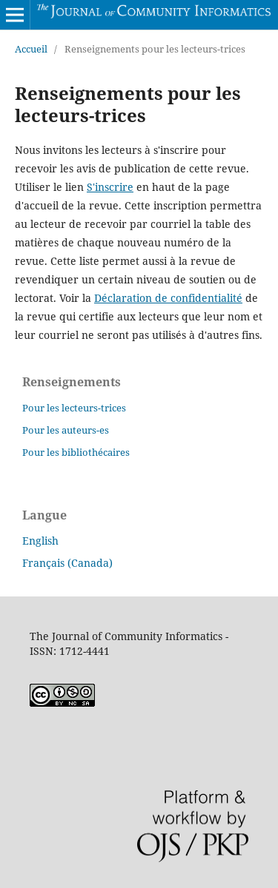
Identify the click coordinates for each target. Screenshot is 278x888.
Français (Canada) (67, 563)
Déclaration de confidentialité (168, 298)
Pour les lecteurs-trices (74, 407)
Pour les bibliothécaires (76, 452)
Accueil (31, 49)
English (40, 541)
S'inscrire (110, 187)
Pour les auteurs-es (65, 430)
